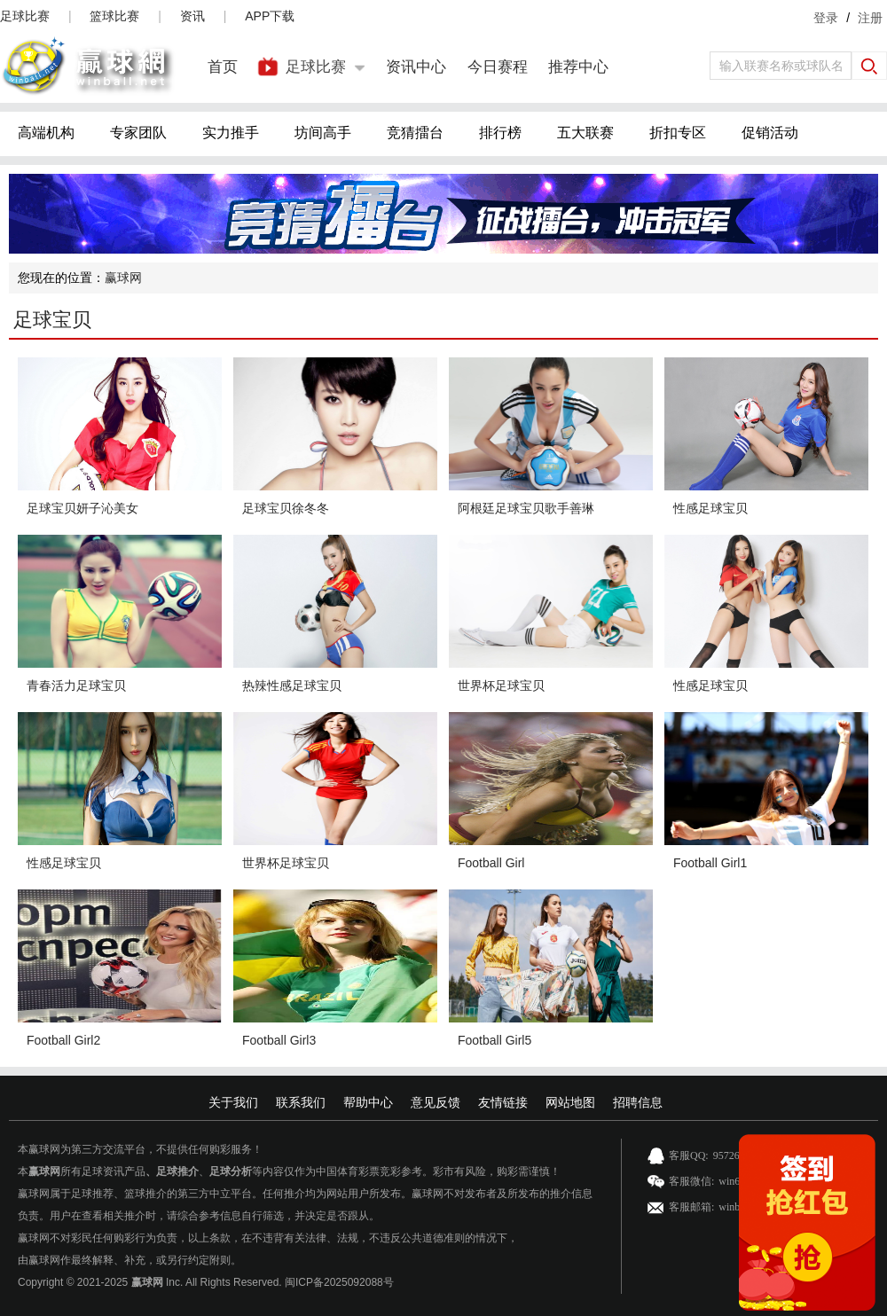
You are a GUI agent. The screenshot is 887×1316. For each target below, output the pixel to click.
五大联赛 (585, 132)
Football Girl (491, 863)
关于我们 (233, 1102)
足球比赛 (25, 16)
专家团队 (138, 132)
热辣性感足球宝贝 (291, 685)
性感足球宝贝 (710, 508)
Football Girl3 (279, 1040)
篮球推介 (145, 1193)
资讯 (192, 16)
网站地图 (570, 1102)
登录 (825, 18)
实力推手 (230, 132)
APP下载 (269, 16)
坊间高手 (322, 132)
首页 (223, 67)
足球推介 (177, 1171)
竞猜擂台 (415, 132)
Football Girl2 (63, 1040)
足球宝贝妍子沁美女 (82, 508)
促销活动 (770, 132)
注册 (870, 18)
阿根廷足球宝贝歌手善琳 (526, 508)
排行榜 (500, 132)
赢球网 (123, 277)
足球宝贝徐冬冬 (285, 508)
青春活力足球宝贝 (76, 685)
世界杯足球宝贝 (501, 685)
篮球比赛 (114, 16)
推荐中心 (578, 67)
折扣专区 (677, 132)
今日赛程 (497, 67)
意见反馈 (435, 1102)
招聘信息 (638, 1102)
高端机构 (46, 132)
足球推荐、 (97, 1193)
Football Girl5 (494, 1040)
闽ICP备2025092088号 (339, 1282)
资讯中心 (416, 67)
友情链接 (503, 1102)
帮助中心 (368, 1102)
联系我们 (301, 1102)
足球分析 (230, 1171)
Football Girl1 (710, 863)
